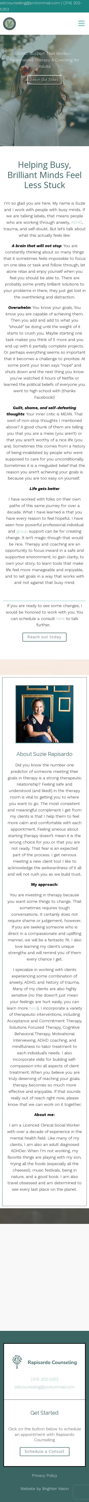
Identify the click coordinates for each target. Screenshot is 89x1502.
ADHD (76, 222)
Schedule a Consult (45, 1451)
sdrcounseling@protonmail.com (44, 1387)
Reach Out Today (44, 80)
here (61, 618)
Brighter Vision (55, 1488)
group (22, 531)
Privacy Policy (44, 1475)
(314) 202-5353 (44, 1379)
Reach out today (44, 637)
